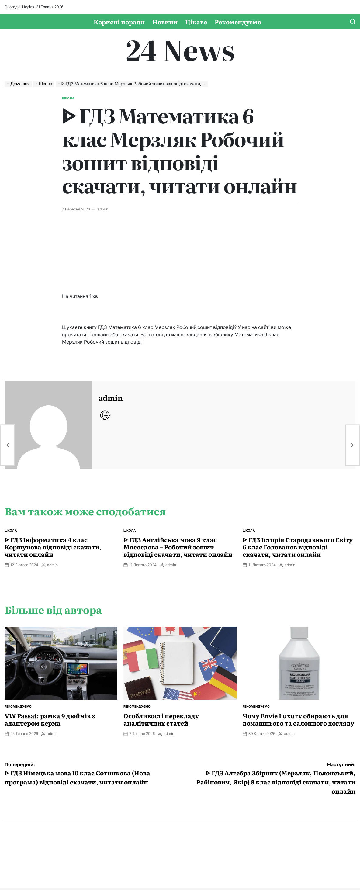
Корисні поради (119, 21)
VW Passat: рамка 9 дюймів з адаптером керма (50, 719)
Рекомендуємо (238, 21)
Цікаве (196, 21)
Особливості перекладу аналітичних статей (161, 719)
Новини (165, 21)
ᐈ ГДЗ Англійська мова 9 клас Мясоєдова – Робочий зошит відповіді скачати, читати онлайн (177, 547)
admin (103, 209)
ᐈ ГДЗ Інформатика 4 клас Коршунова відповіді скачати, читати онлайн (53, 547)
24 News (180, 49)
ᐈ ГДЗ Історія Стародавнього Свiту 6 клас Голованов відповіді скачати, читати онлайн (298, 547)
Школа (68, 98)
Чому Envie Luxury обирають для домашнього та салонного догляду (298, 719)
